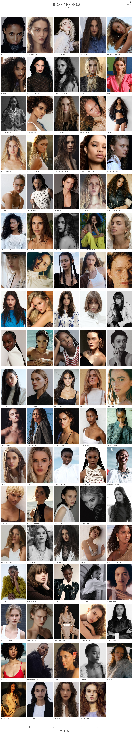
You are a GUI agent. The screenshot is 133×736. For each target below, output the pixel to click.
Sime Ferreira (31, 601)
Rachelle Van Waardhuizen (36, 523)
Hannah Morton (112, 250)
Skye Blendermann (7, 640)
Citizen (74, 12)
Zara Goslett (58, 719)
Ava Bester (83, 93)
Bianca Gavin (111, 93)
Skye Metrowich (112, 601)
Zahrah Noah (31, 719)
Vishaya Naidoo (5, 719)
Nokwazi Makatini (59, 484)
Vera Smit (110, 679)
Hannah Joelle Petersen (88, 250)
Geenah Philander (6, 250)
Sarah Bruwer (31, 562)
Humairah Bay (31, 289)
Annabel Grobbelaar (33, 93)
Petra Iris (4, 523)
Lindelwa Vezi (5, 367)
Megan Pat (110, 367)
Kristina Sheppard (113, 328)
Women (44, 12)
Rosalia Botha (85, 523)
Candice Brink (85, 132)
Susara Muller (85, 640)
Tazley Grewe (5, 679)
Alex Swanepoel (32, 54)
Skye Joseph (84, 601)
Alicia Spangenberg (60, 54)
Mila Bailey (83, 406)
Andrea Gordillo (85, 54)
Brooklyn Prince (32, 132)
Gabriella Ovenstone (114, 211)
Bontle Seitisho (6, 132)
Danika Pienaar (5, 211)
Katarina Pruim (58, 328)
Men (59, 12)
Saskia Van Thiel (59, 562)
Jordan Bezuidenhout (87, 289)
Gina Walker (31, 250)
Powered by (66, 735)
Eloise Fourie (84, 211)
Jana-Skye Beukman (60, 289)
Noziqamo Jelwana (113, 484)
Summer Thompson (60, 640)
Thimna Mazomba (32, 679)
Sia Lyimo (3, 601)
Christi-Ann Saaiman (87, 172)
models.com (128, 6)
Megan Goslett (85, 367)
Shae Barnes (84, 562)
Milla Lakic (110, 406)
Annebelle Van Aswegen (61, 93)
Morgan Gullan (6, 445)
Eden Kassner (58, 211)
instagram (128, 4)
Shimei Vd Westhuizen (114, 562)
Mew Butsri (4, 406)
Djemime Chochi (32, 211)
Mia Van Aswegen (33, 406)
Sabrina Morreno (6, 562)
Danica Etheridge (112, 172)
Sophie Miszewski (32, 640)
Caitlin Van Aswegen (60, 132)
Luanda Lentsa (58, 367)
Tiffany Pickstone (59, 679)
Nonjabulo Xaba (85, 484)
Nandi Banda (84, 445)
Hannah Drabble (59, 250)
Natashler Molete (113, 445)
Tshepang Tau (84, 679)
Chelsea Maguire (6, 172)
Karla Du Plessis (32, 328)
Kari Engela (4, 328)
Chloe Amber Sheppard (61, 172)
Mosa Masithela (32, 445)
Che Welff (110, 132)
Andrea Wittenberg (113, 54)
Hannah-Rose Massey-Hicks (9, 289)
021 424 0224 (84, 727)
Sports (89, 12)
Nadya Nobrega (59, 445)
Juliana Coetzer (112, 289)
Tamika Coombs (112, 640)
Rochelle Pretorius (60, 523)
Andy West (4, 93)
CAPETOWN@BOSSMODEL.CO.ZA (102, 727)
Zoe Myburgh (84, 719)
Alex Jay (3, 54)
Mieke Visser (58, 406)
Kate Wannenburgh (86, 328)
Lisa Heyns (30, 367)
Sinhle (56, 601)
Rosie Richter (111, 523)
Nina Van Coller (6, 484)
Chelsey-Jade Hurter (33, 172)
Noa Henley (31, 484)
